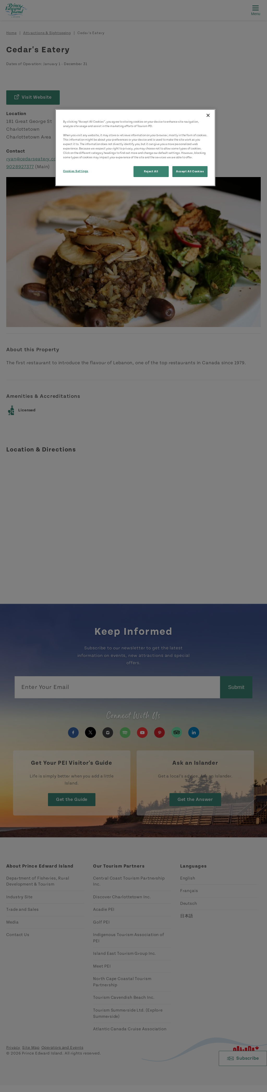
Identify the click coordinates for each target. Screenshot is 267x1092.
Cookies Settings (75, 171)
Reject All (151, 171)
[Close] (208, 115)
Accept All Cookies (190, 171)
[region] (135, 147)
